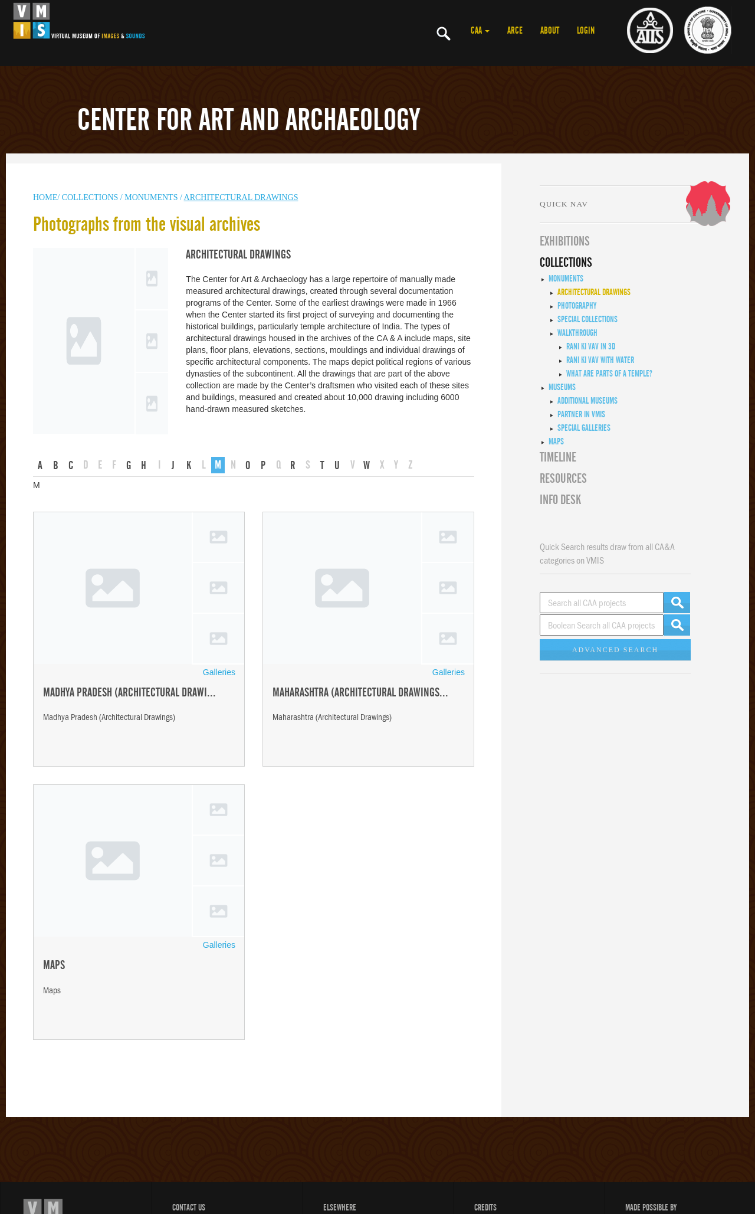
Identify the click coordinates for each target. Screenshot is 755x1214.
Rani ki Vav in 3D (590, 346)
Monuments (566, 278)
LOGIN (586, 30)
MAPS (556, 441)
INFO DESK (560, 500)
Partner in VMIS (581, 414)
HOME (45, 197)
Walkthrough (577, 333)
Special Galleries (583, 428)
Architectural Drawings (241, 197)
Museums (562, 387)
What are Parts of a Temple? (609, 373)
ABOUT (549, 30)
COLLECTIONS (91, 197)
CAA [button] (480, 30)
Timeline (558, 457)
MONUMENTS (152, 197)
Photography (576, 305)
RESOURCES (563, 478)
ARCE (515, 30)
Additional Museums (587, 400)
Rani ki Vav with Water (600, 360)
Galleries (219, 672)
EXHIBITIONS (565, 241)
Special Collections (587, 319)
